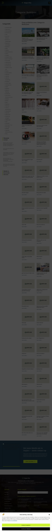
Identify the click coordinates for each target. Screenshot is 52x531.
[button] (49, 514)
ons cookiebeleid (13, 520)
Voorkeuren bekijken (26, 528)
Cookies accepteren (26, 525)
